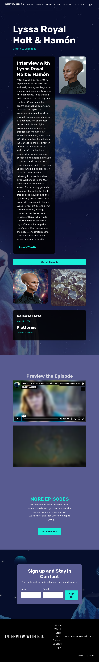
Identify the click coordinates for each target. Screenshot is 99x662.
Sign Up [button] (71, 595)
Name (24, 589)
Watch (39, 4)
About (57, 4)
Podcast (67, 4)
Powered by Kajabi (85, 655)
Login (90, 4)
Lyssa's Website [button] (27, 247)
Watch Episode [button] (49, 262)
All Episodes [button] (49, 531)
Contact (79, 4)
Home (30, 4)
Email (46, 589)
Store (49, 4)
